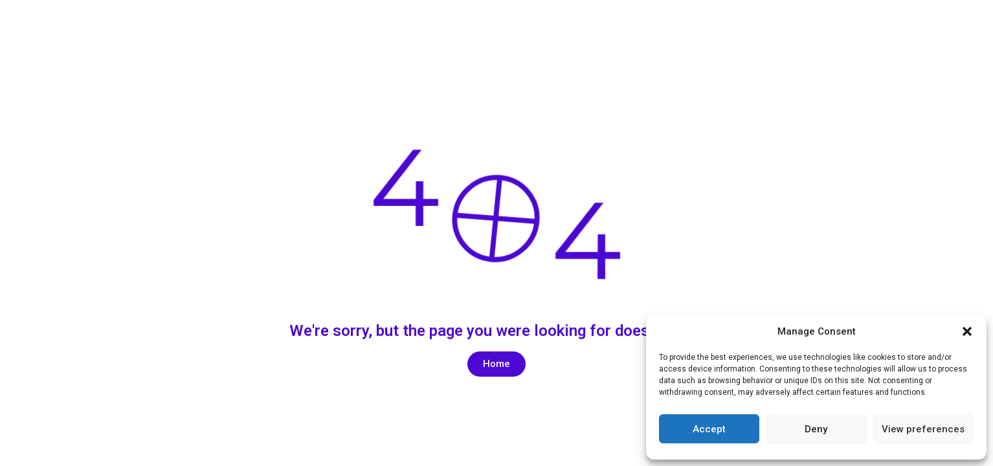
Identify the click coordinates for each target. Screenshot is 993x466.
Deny (816, 429)
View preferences (923, 429)
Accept (709, 429)
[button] (967, 331)
